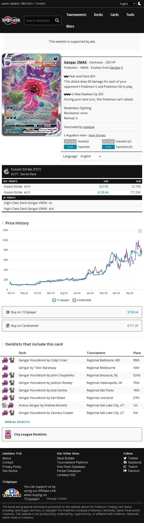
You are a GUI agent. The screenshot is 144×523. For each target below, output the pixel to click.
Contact (7, 462)
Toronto (40, 3)
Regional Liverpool (100, 398)
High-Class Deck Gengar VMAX (28, 203)
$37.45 (103, 186)
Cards (114, 14)
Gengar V (116, 68)
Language (70, 156)
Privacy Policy (11, 467)
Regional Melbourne (101, 368)
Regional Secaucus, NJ (102, 375)
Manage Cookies (56, 498)
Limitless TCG (12, 453)
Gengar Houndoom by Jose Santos (43, 390)
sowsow (88, 127)
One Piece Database (71, 467)
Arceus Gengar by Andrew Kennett (43, 405)
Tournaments (76, 14)
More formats (97, 135)
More (70, 26)
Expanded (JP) (124, 147)
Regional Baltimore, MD (103, 360)
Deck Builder (66, 458)
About (6, 458)
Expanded (84, 147)
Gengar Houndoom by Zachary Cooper (46, 413)
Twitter (131, 458)
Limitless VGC (66, 475)
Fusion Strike (17, 186)
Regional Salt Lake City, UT (105, 405)
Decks (98, 14)
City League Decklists (26, 434)
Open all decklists (17, 422)
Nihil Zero (27, 3)
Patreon (132, 471)
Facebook (133, 462)
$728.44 (103, 192)
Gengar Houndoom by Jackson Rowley (45, 383)
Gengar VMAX (75, 62)
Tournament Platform (72, 462)
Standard (83, 141)
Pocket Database (69, 471)
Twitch (130, 467)
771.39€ (135, 192)
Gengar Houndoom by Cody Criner (43, 360)
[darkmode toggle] (139, 3)
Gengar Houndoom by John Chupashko (46, 375)
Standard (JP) (124, 141)
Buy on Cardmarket (72, 326)
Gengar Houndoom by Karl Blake (42, 398)
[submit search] (57, 20)
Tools (130, 14)
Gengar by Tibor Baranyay (37, 368)
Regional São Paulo (100, 390)
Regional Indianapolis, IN (104, 383)
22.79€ (136, 186)
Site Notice (10, 471)
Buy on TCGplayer (72, 312)
